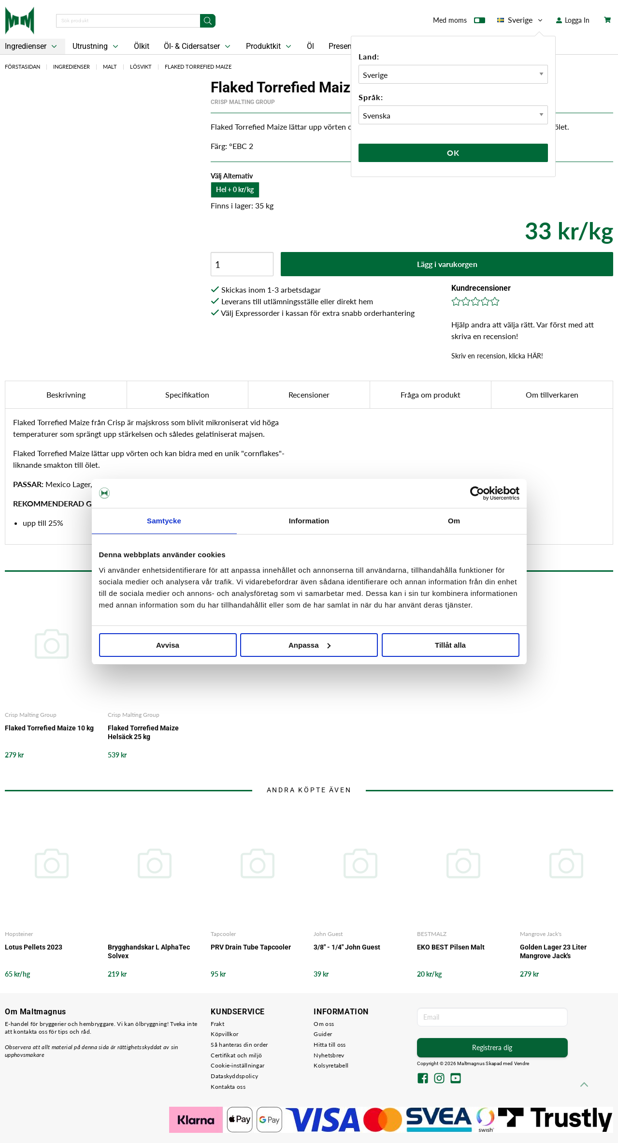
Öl (310, 46)
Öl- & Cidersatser (198, 46)
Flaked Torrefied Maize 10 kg (49, 728)
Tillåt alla (450, 645)
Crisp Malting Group (243, 102)
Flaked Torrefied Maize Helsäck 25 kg (143, 732)
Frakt (217, 1023)
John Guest (328, 933)
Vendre (522, 1063)
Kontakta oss (228, 1086)
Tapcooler (223, 933)
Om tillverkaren (552, 394)
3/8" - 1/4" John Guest (347, 947)
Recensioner (309, 394)
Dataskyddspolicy (234, 1076)
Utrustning (96, 46)
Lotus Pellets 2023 (33, 947)
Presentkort (348, 46)
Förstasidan (22, 66)
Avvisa (167, 645)
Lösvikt (141, 66)
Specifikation (187, 394)
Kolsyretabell (331, 1065)
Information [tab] (309, 521)
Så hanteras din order (239, 1044)
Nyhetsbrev (329, 1055)
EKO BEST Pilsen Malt (451, 947)
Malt (110, 66)
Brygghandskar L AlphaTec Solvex (149, 951)
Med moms (459, 22)
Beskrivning (66, 394)
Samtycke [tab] (164, 521)
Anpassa (309, 645)
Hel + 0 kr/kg (235, 189)
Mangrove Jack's (540, 933)
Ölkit (141, 46)
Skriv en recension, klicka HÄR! (497, 356)
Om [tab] (454, 521)
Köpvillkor (224, 1034)
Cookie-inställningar (237, 1065)
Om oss (324, 1023)
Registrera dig (492, 1047)
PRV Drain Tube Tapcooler (251, 947)
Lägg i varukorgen (447, 263)
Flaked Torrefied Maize (198, 66)
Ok (453, 152)
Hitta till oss (329, 1044)
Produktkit (269, 46)
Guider (323, 1034)
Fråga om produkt (430, 394)
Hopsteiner (19, 933)
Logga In (572, 20)
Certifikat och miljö (236, 1055)
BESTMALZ (431, 933)
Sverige (520, 20)
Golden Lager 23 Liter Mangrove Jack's (553, 951)
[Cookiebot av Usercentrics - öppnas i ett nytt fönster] (477, 493)
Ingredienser (71, 66)
